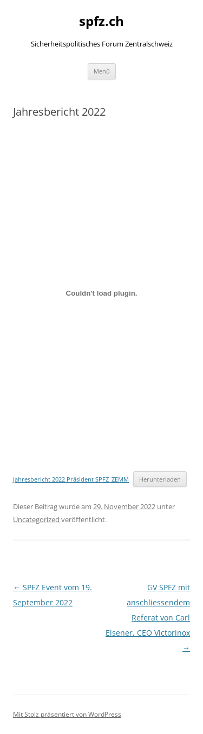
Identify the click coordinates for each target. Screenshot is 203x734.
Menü (102, 71)
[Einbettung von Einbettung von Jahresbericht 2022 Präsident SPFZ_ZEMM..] (101, 293)
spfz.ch (101, 21)
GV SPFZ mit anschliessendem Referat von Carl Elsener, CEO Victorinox (148, 617)
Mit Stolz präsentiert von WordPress (67, 714)
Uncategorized (36, 519)
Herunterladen (160, 479)
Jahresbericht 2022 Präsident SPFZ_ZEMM (71, 479)
